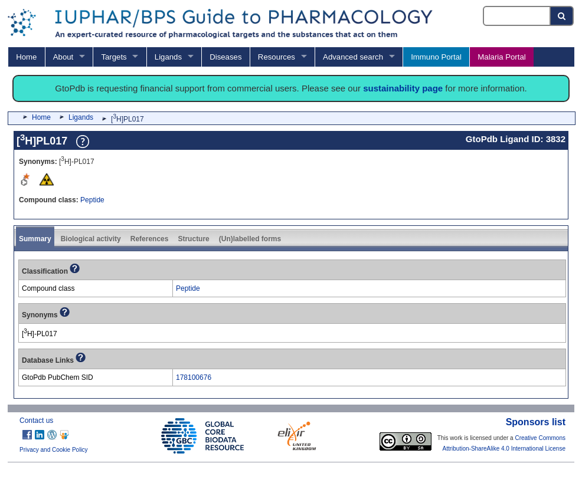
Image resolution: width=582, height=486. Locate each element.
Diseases (225, 56)
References (149, 239)
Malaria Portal (501, 56)
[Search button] (562, 16)
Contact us (36, 420)
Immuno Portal (436, 56)
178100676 (193, 377)
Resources (276, 56)
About (63, 56)
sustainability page (403, 88)
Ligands (168, 56)
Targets (113, 56)
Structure (193, 239)
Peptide (92, 200)
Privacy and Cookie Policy (53, 449)
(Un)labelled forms (250, 239)
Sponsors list (535, 422)
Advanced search (353, 56)
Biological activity (91, 239)
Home (26, 56)
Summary (35, 239)
